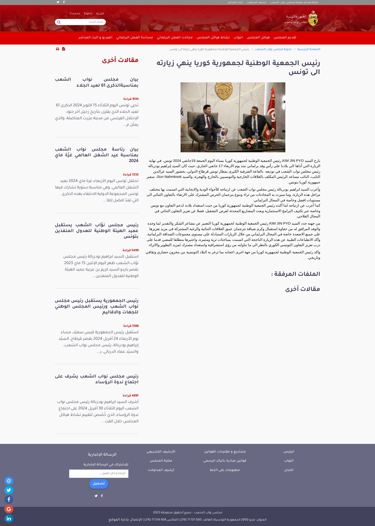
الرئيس (288, 452)
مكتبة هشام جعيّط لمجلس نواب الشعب (294, 2)
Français (75, 13)
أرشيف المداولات (256, 2)
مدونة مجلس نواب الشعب (273, 49)
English (88, 13)
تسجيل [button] (99, 484)
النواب (288, 461)
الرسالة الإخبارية (102, 455)
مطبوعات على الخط (225, 470)
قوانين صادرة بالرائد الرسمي (224, 461)
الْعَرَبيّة (100, 13)
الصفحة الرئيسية (308, 49)
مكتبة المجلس (161, 461)
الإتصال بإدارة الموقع (125, 520)
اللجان (288, 470)
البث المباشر (235, 2)
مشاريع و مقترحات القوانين (225, 452)
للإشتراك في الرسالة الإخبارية (105, 465)
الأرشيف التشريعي (161, 452)
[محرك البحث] (80, 22)
